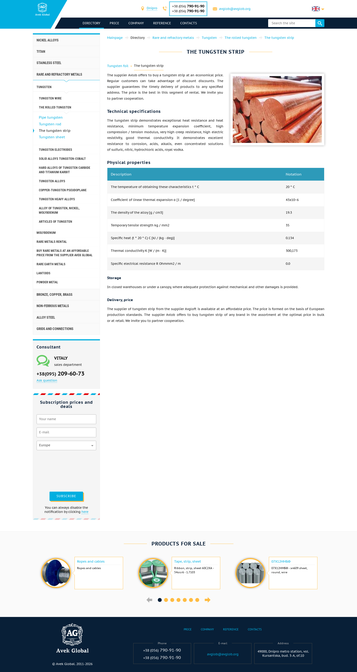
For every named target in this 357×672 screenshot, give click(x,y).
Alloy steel (46, 317)
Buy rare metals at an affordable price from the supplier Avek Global (65, 253)
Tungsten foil (117, 66)
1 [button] (160, 600)
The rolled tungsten (55, 107)
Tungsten (44, 87)
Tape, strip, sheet (187, 561)
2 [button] (166, 600)
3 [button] (172, 600)
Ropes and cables (91, 561)
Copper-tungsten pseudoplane (63, 190)
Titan (41, 51)
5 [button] (185, 600)
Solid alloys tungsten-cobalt (62, 158)
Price (114, 23)
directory (91, 23)
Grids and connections (55, 329)
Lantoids (43, 273)
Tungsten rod (50, 124)
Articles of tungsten (55, 221)
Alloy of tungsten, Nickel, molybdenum (59, 210)
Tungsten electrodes (55, 149)
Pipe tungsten (51, 117)
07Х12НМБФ (281, 561)
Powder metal (47, 282)
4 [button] (178, 600)
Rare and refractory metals (59, 74)
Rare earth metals (51, 264)
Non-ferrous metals (53, 306)
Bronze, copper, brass (54, 295)
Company (136, 23)
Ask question (47, 380)
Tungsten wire (50, 98)
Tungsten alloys (52, 181)
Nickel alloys (48, 40)
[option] (81, 573)
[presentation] (56, 470)
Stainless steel (49, 63)
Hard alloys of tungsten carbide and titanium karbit (64, 170)
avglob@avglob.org (235, 9)
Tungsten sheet (52, 137)
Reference (162, 23)
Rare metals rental (52, 242)
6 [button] (191, 600)
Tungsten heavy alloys (57, 199)
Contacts (188, 23)
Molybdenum (46, 232)
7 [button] (197, 600)
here (84, 512)
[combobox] (152, 8)
